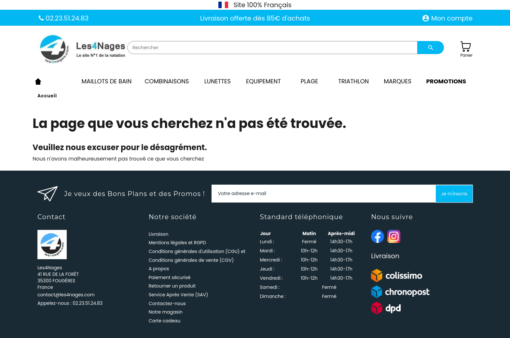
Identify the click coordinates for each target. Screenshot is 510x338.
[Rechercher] (272, 47)
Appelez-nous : (70, 303)
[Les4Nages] (82, 49)
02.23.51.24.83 (66, 18)
